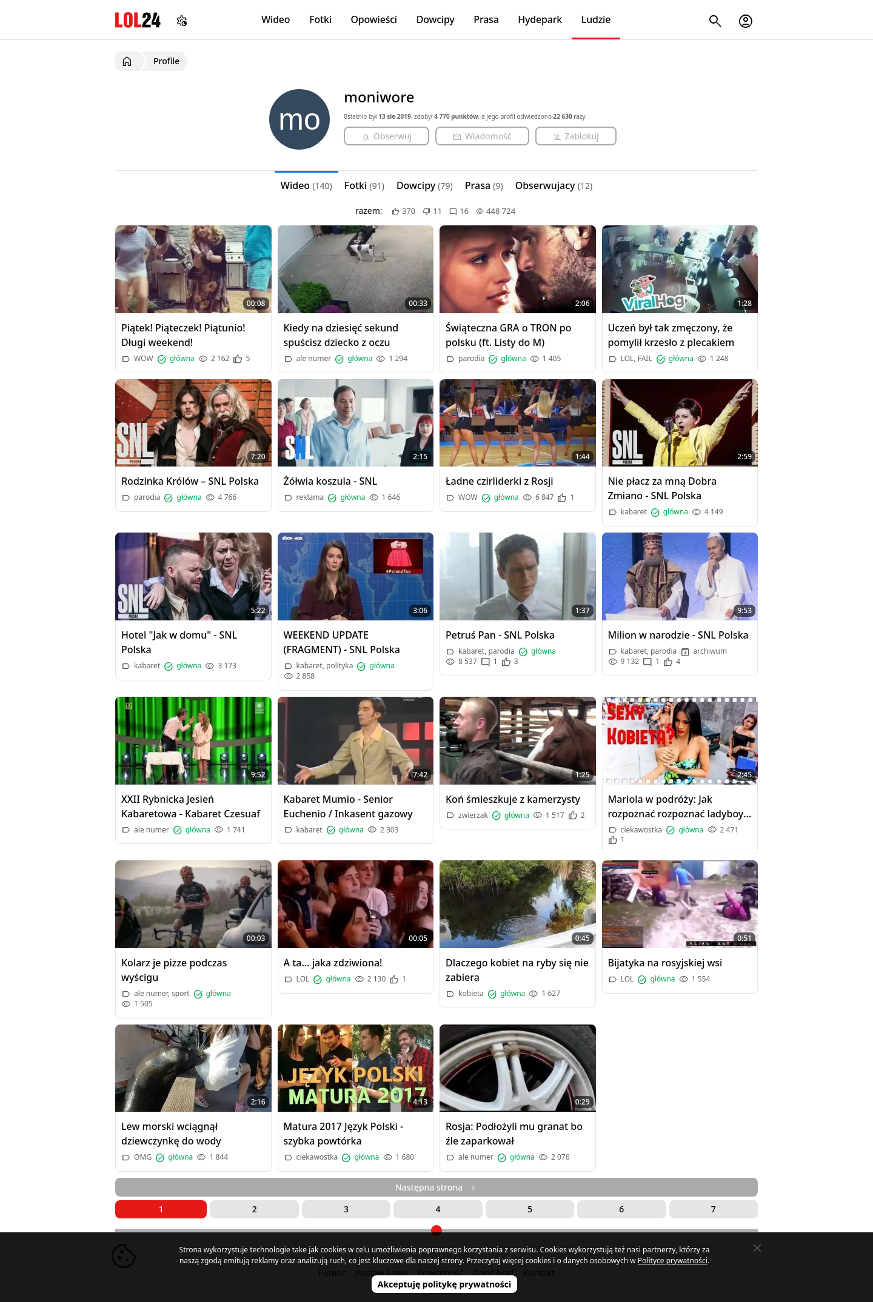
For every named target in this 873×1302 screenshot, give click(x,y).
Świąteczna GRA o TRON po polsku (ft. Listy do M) (509, 335)
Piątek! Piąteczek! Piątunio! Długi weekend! (183, 335)
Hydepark (540, 19)
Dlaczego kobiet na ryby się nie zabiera (517, 970)
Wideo (275, 19)
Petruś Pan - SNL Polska (500, 635)
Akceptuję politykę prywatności (445, 1284)
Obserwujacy (554, 185)
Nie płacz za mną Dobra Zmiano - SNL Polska (662, 488)
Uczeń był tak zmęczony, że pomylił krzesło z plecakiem (671, 335)
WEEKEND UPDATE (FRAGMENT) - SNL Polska (342, 642)
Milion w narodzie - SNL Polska (678, 635)
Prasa (485, 19)
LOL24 (138, 19)
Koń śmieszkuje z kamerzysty (513, 799)
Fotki (320, 19)
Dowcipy (435, 19)
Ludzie (595, 19)
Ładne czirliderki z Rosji (500, 481)
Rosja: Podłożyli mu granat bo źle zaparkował (514, 1134)
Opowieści (374, 19)
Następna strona (436, 1187)
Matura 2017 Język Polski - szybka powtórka (344, 1134)
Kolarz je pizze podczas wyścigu (174, 970)
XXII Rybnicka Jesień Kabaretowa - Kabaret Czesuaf (190, 806)
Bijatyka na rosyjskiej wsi (665, 962)
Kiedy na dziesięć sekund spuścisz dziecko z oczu (341, 335)
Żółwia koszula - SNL (331, 481)
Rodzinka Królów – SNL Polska (190, 481)
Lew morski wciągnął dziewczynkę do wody (171, 1134)
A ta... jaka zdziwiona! (333, 962)
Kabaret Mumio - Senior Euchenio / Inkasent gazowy (348, 806)
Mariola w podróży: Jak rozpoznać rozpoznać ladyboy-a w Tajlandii (677, 806)
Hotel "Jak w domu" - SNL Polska (179, 642)
